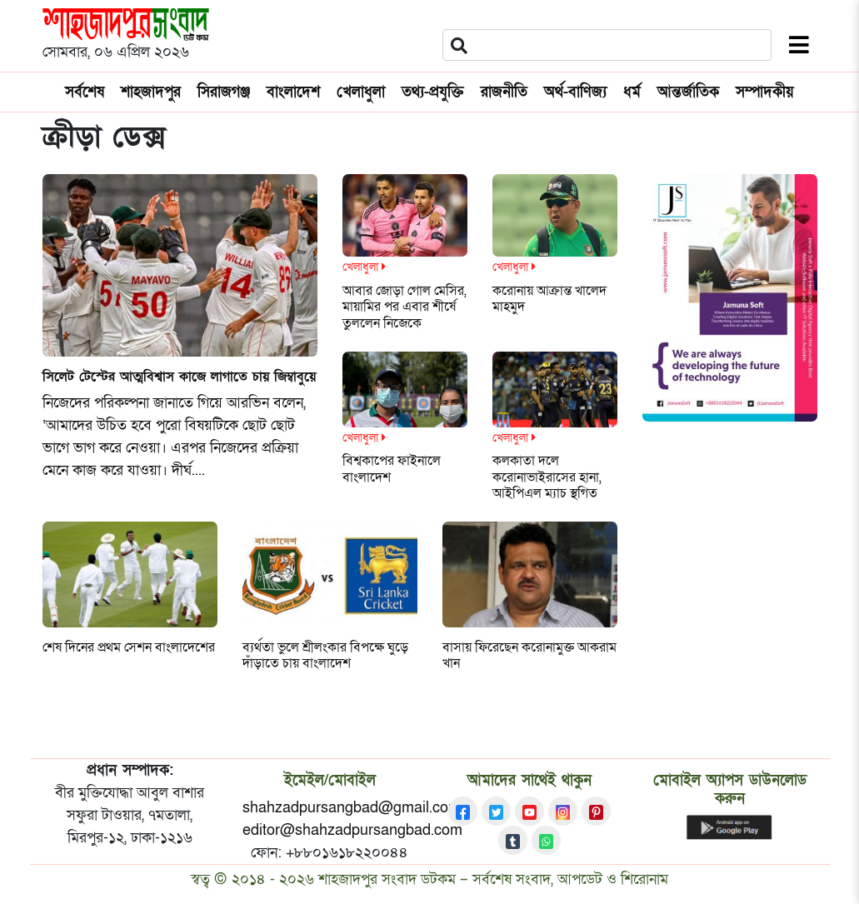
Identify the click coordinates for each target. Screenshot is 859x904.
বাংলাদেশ (293, 92)
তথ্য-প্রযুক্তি (433, 92)
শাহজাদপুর (151, 92)
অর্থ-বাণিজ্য (575, 92)
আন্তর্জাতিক (688, 92)
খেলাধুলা (361, 92)
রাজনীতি (504, 92)
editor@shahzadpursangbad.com (352, 830)
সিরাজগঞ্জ (223, 92)
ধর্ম (632, 92)
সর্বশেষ (84, 92)
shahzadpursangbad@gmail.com (351, 807)
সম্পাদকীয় (765, 92)
